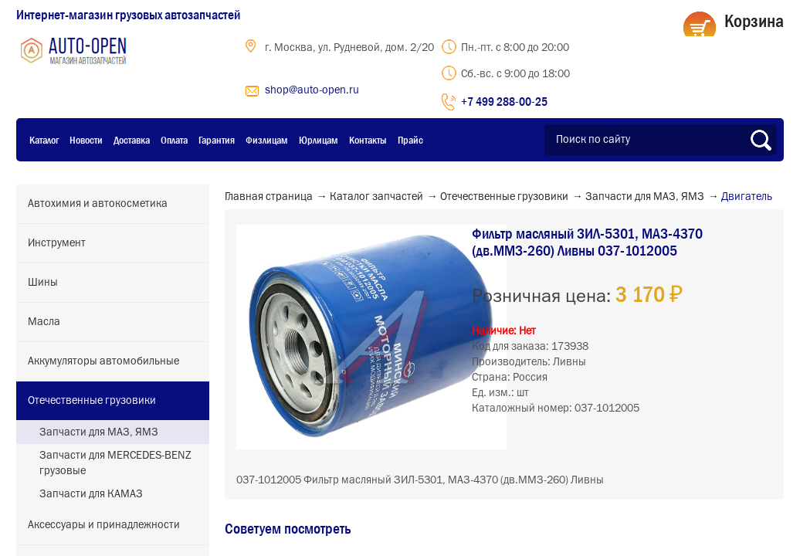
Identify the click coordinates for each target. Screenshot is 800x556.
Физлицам (267, 140)
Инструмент (57, 243)
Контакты (368, 140)
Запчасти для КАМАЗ (91, 494)
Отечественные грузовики (92, 400)
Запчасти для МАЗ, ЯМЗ (98, 432)
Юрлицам (318, 140)
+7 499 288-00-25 (504, 101)
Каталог (44, 140)
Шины (43, 282)
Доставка (132, 140)
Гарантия (216, 140)
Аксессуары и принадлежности (104, 525)
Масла (44, 322)
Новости (86, 140)
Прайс (410, 140)
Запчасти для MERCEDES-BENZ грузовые (115, 463)
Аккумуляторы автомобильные (103, 361)
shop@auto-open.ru (312, 90)
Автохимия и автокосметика (98, 203)
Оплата (174, 140)
